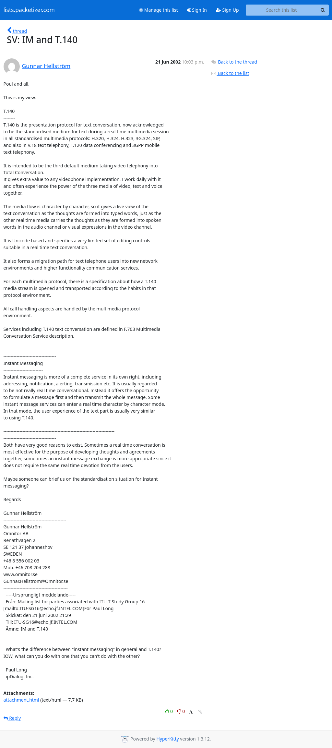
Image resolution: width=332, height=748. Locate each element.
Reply (12, 718)
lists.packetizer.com (29, 10)
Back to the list (230, 73)
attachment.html (21, 700)
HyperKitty (167, 739)
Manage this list (158, 10)
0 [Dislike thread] (181, 711)
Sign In (197, 10)
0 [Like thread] (169, 711)
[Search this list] (281, 10)
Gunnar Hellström (46, 66)
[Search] (323, 10)
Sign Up (227, 10)
